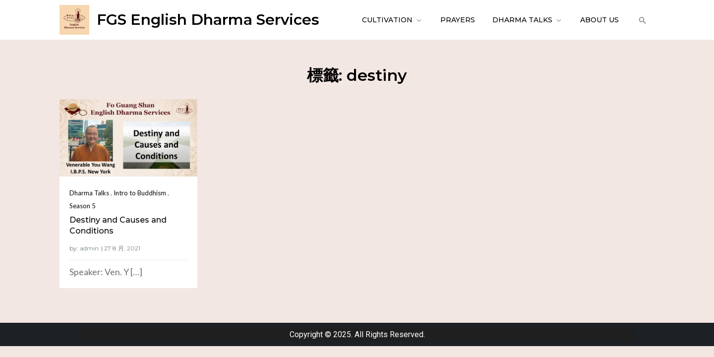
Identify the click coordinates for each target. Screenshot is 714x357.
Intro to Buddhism (140, 193)
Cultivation (392, 19)
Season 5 (82, 206)
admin (89, 248)
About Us (599, 19)
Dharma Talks (527, 19)
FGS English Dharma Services (208, 19)
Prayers (457, 19)
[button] (641, 20)
